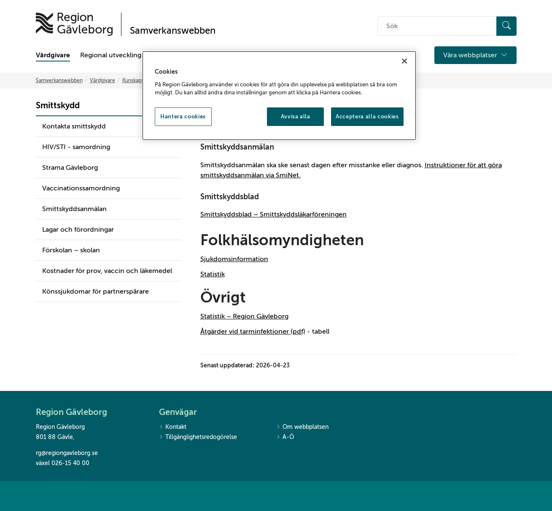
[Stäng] (404, 61)
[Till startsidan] (74, 24)
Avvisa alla (295, 116)
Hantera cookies (183, 116)
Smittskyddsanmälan (74, 209)
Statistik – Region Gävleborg (244, 316)
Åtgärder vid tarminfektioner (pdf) (252, 331)
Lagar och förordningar (78, 229)
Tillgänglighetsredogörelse (198, 437)
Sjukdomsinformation (234, 259)
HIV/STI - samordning (76, 147)
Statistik (212, 274)
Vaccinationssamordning (81, 188)
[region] (279, 95)
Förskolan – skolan (71, 250)
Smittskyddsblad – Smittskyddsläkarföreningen (273, 214)
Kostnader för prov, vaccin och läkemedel (107, 271)
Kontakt (172, 427)
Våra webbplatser (475, 55)
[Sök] (506, 26)
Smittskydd (58, 105)
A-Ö (285, 437)
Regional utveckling (110, 55)
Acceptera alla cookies (367, 116)
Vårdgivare (53, 55)
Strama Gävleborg (70, 167)
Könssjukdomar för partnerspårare (95, 291)
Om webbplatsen (302, 427)
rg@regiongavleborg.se (67, 453)
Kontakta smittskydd (74, 126)
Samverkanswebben (59, 80)
